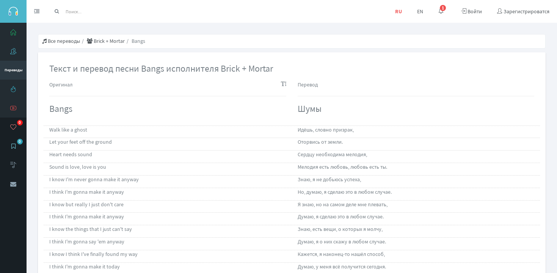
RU (398, 11)
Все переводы (61, 41)
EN (420, 11)
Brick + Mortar (106, 41)
